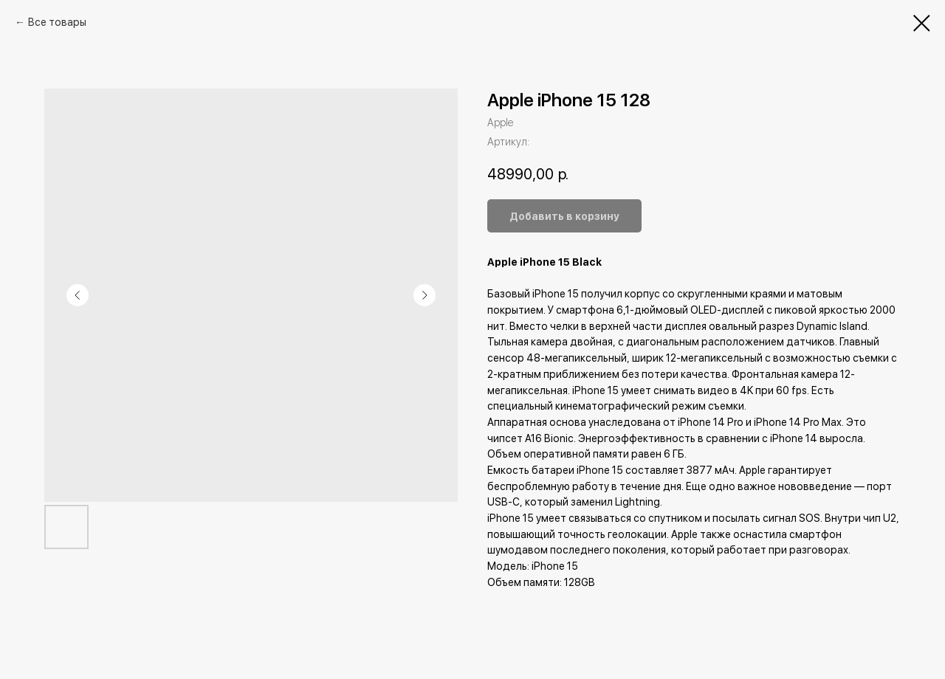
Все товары (57, 22)
